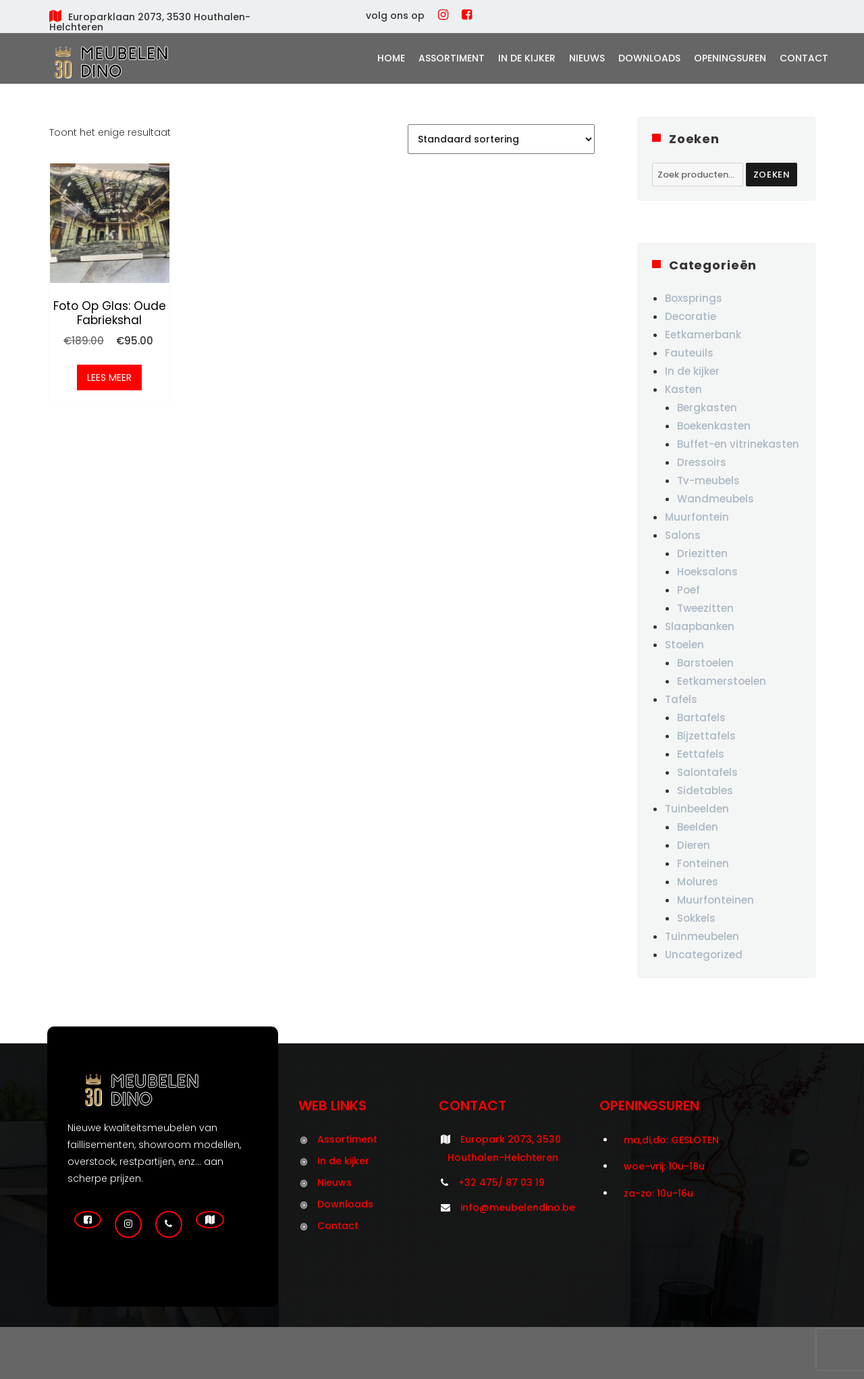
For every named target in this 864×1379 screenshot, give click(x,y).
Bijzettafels (706, 736)
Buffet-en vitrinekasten (738, 444)
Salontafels (707, 772)
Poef (688, 590)
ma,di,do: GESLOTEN (671, 1140)
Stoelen (684, 645)
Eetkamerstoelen (721, 681)
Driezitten (702, 553)
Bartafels (701, 717)
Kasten (683, 389)
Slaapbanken (699, 626)
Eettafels (700, 754)
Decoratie (690, 316)
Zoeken (771, 174)
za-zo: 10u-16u (658, 1193)
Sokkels (696, 918)
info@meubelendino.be (517, 1207)
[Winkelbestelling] (501, 139)
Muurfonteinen (715, 900)
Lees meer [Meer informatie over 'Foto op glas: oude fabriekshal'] (109, 378)
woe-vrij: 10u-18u (664, 1166)
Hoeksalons (707, 572)
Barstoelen (705, 663)
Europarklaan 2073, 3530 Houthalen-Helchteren (149, 22)
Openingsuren (730, 58)
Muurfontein (697, 517)
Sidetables (705, 790)
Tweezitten (705, 608)
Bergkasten (707, 407)
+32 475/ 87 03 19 (501, 1182)
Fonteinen (703, 863)
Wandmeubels (715, 499)
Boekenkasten (714, 426)
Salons (683, 535)
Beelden (697, 827)
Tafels (681, 699)
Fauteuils (689, 353)
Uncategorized (703, 954)
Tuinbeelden (697, 809)
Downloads (649, 58)
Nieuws (587, 58)
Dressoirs (701, 462)
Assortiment (451, 58)
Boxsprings (693, 298)
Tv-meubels (708, 480)
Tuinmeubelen (702, 936)
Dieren (693, 845)
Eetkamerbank (703, 335)
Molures (697, 882)
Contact (804, 58)
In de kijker (527, 58)
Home (391, 58)
